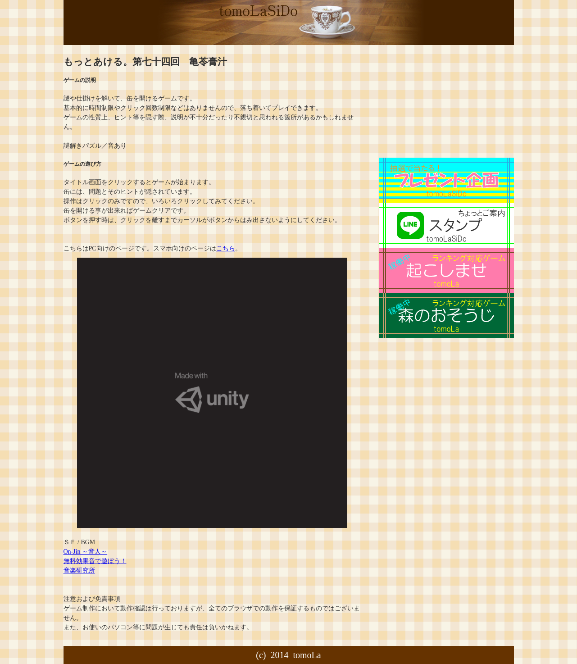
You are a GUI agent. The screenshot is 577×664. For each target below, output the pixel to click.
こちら (225, 248)
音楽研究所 (79, 570)
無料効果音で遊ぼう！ (95, 561)
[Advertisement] (437, 101)
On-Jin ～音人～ (86, 551)
